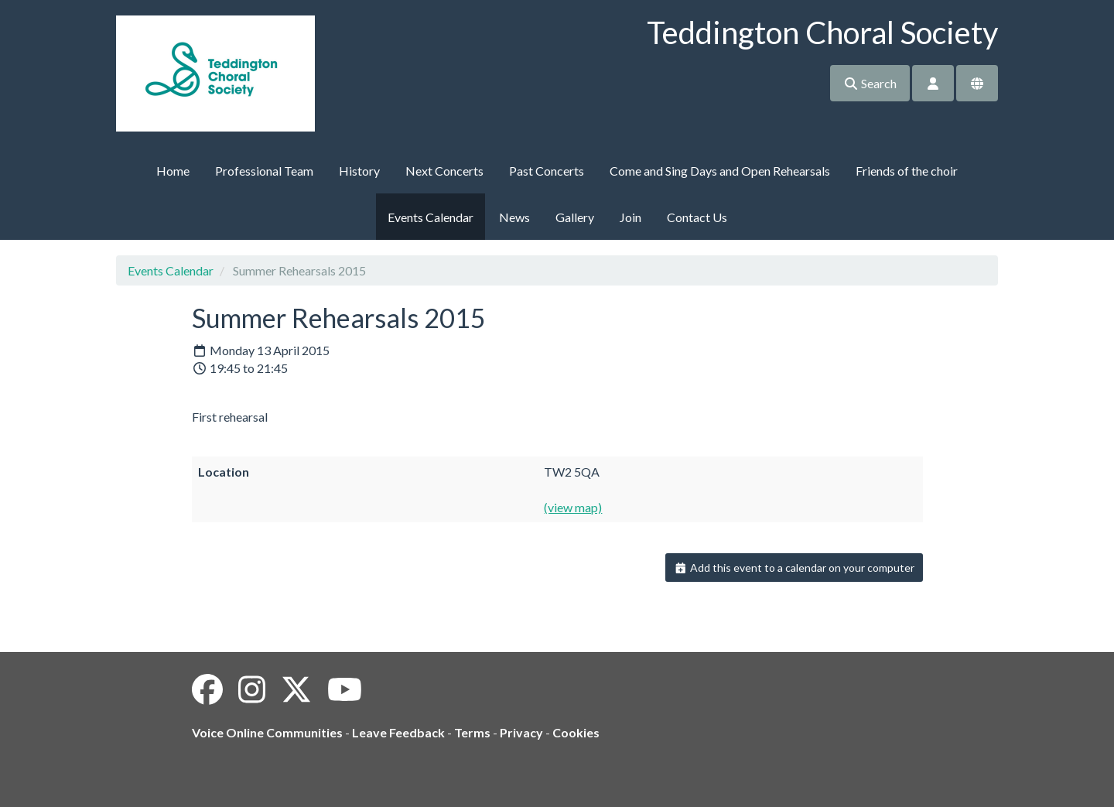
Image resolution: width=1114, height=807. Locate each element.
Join (630, 217)
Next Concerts (444, 170)
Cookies (576, 732)
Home (173, 170)
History (359, 170)
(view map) (573, 507)
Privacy (521, 732)
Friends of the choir (907, 170)
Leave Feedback (398, 732)
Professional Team (264, 170)
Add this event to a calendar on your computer (794, 567)
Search (870, 83)
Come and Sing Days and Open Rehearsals (720, 170)
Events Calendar (430, 217)
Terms (472, 732)
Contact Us (697, 217)
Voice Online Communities (267, 732)
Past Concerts (546, 170)
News (514, 217)
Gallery (574, 217)
